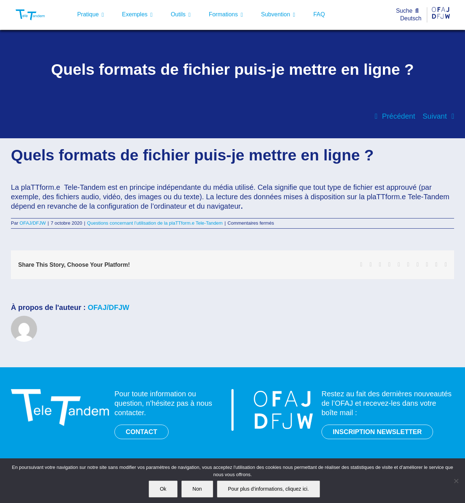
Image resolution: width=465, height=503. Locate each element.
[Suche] (409, 11)
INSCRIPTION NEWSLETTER (377, 431)
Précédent (398, 116)
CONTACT (141, 431)
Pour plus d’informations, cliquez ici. (268, 489)
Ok (163, 489)
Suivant (434, 116)
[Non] (456, 480)
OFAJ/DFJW (33, 223)
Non (197, 489)
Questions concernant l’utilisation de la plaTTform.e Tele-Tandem (155, 223)
